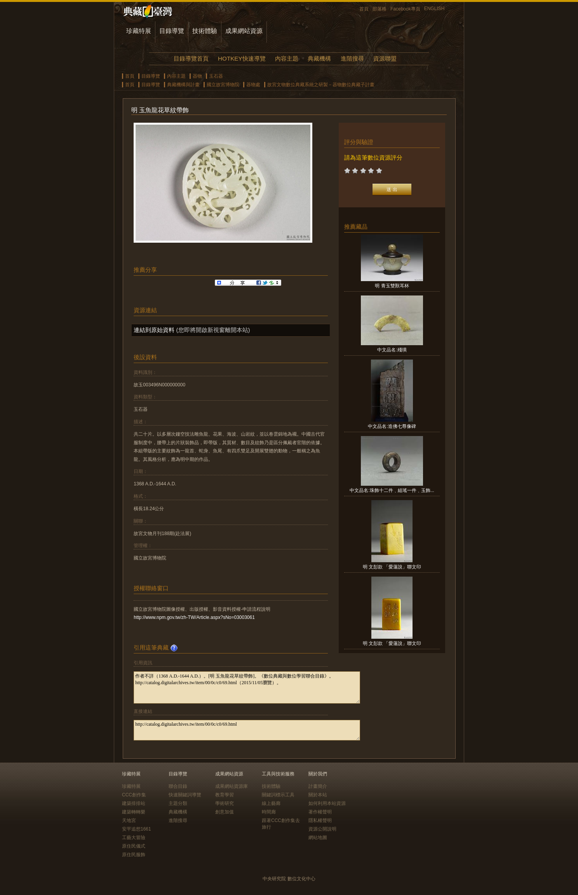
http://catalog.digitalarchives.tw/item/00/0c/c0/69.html (247, 730)
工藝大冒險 (133, 837)
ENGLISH (434, 8)
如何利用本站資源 (327, 803)
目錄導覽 (171, 31)
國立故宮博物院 (223, 84)
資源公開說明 (322, 829)
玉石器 (216, 76)
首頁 (364, 9)
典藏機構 (319, 58)
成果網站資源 (244, 31)
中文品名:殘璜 (391, 350)
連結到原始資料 (154, 330)
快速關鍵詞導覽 (185, 795)
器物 (197, 76)
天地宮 (129, 820)
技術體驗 (204, 31)
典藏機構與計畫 (183, 84)
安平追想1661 (136, 829)
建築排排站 (133, 803)
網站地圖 (317, 837)
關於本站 (317, 795)
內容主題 (286, 58)
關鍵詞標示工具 (278, 795)
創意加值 (224, 812)
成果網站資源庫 (231, 786)
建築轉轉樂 (133, 812)
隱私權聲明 (320, 820)
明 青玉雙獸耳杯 (392, 285)
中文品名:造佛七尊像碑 (392, 426)
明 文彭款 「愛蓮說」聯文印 (392, 567)
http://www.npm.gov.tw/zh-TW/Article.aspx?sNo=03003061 (194, 617)
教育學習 (224, 795)
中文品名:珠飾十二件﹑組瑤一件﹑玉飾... (392, 490)
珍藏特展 (138, 31)
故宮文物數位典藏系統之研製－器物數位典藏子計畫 (320, 84)
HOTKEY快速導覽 (241, 58)
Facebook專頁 (405, 9)
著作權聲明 (320, 812)
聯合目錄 (178, 786)
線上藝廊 (271, 803)
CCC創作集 (134, 795)
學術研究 (224, 803)
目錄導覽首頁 (191, 58)
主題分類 (178, 803)
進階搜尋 (352, 58)
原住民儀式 (133, 846)
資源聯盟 (385, 58)
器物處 (253, 84)
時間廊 (269, 812)
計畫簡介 (317, 786)
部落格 (379, 9)
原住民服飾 (133, 854)
